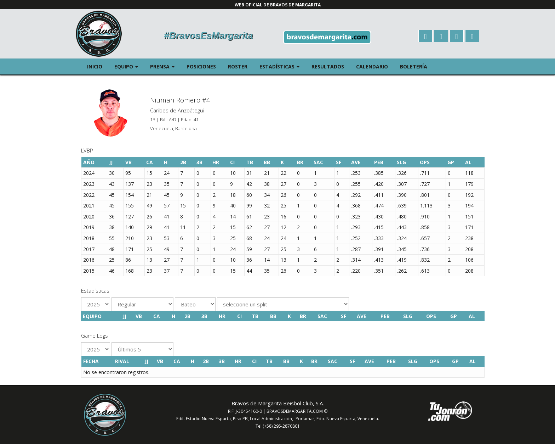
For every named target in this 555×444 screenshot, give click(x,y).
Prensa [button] (165, 66)
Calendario (372, 66)
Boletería (413, 66)
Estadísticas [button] (282, 66)
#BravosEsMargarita (208, 35)
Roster (237, 66)
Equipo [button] (129, 66)
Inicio (94, 66)
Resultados (327, 66)
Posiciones (201, 66)
